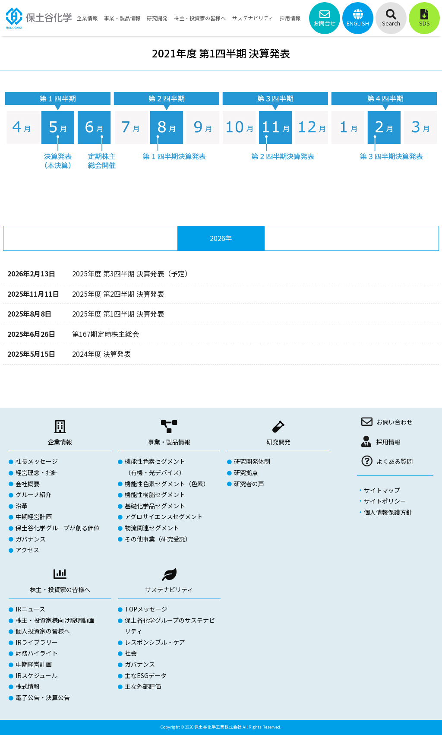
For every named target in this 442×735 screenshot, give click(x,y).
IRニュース (30, 609)
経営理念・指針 (37, 472)
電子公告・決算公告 (43, 697)
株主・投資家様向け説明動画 (55, 620)
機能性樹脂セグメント (155, 494)
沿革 (22, 505)
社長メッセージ (37, 461)
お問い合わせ (394, 422)
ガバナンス (31, 539)
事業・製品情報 (169, 441)
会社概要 (28, 483)
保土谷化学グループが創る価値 (58, 527)
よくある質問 (394, 461)
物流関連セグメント (152, 527)
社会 (131, 653)
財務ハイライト (37, 653)
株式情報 (28, 686)
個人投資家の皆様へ (43, 631)
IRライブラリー (37, 642)
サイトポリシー (385, 501)
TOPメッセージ (146, 609)
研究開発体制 (252, 461)
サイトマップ (382, 490)
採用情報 (388, 441)
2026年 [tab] (221, 238)
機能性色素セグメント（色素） (167, 483)
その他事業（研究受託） (158, 539)
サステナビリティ (169, 589)
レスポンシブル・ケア (155, 642)
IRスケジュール (36, 675)
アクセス (27, 549)
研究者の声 (249, 483)
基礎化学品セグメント (155, 505)
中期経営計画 (34, 516)
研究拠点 (246, 472)
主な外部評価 (143, 686)
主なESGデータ (146, 675)
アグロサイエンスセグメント (164, 516)
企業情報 (60, 441)
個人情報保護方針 (388, 512)
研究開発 (278, 441)
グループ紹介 (33, 494)
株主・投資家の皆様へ (60, 589)
